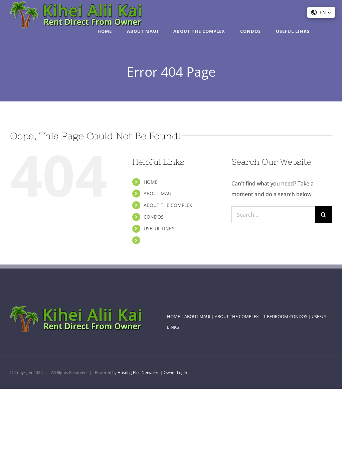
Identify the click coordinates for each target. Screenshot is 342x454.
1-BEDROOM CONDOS (285, 316)
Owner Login (175, 372)
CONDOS (154, 217)
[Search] (323, 214)
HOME (151, 182)
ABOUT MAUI (158, 193)
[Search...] (273, 214)
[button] (321, 12)
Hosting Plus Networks (138, 372)
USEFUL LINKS (159, 228)
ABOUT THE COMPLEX (168, 205)
